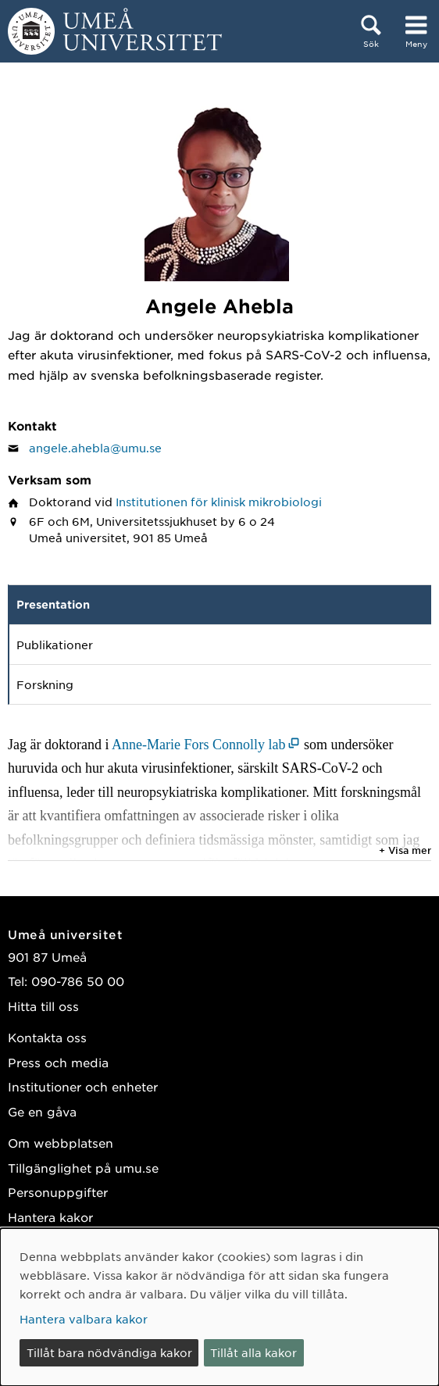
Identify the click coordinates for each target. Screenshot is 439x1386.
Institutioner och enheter (83, 1086)
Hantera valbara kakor (84, 1319)
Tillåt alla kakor (253, 1352)
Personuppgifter (58, 1191)
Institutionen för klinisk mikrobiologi (219, 502)
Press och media (58, 1062)
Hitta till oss (43, 1005)
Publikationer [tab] (54, 645)
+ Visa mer (405, 850)
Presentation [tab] (53, 604)
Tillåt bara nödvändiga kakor (109, 1352)
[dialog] (219, 1307)
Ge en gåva (42, 1111)
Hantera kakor (50, 1216)
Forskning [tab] (44, 684)
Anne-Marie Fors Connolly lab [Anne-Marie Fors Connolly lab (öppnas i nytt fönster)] (198, 744)
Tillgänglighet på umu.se (83, 1167)
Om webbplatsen (60, 1142)
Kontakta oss (47, 1037)
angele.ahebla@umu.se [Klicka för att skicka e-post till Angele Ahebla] (95, 448)
